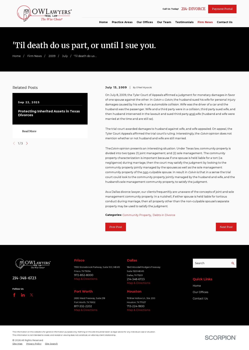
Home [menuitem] (103, 22)
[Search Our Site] (233, 263)
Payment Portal (222, 8)
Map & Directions (85, 278)
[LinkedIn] (23, 295)
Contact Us (200, 298)
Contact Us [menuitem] (224, 22)
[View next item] (26, 143)
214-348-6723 (24, 278)
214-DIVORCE (193, 9)
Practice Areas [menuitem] (122, 22)
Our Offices (200, 292)
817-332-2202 (83, 306)
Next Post (226, 227)
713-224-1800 (136, 306)
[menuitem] (17, 343)
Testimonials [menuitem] (184, 22)
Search (200, 263)
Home (197, 285)
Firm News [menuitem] (205, 22)
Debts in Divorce (164, 215)
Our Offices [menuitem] (145, 22)
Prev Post (115, 227)
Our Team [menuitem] (164, 22)
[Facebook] (14, 295)
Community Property (137, 215)
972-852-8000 (83, 275)
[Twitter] (31, 295)
